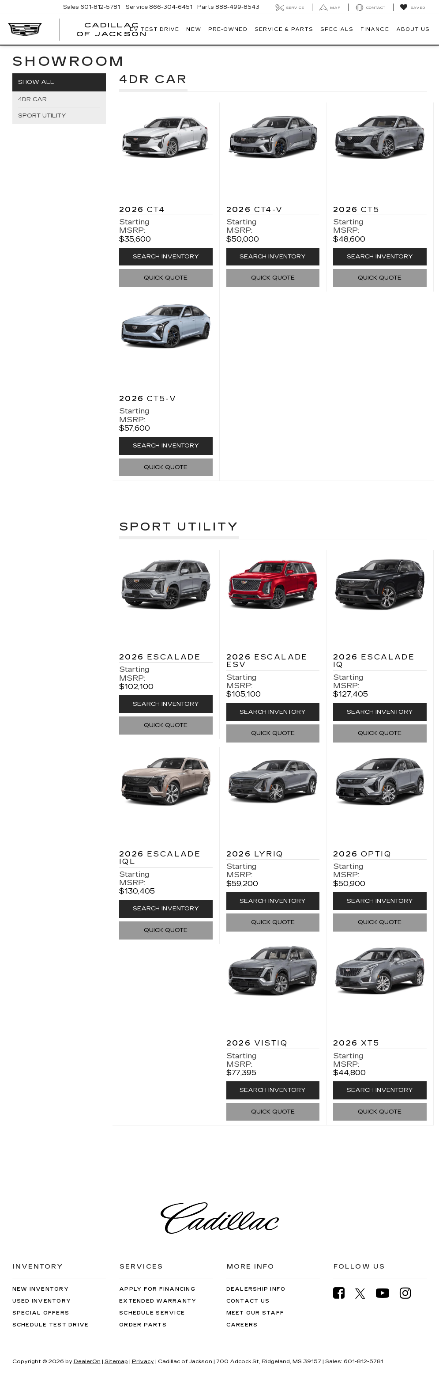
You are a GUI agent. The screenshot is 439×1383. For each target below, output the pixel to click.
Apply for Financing (157, 1289)
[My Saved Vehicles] (412, 7)
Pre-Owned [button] (228, 29)
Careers (242, 1325)
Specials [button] (336, 29)
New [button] (193, 29)
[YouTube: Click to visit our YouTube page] (387, 1293)
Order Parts (143, 1325)
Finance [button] (374, 29)
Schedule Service (152, 1313)
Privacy (143, 1361)
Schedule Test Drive (50, 1325)
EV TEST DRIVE (154, 29)
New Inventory (40, 1289)
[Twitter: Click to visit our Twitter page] (364, 1293)
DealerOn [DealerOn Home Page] (87, 1361)
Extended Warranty (157, 1301)
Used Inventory (41, 1301)
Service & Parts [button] (284, 29)
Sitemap (116, 1361)
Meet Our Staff (255, 1313)
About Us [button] (413, 29)
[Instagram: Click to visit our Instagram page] (410, 1293)
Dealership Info (256, 1289)
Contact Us (248, 1301)
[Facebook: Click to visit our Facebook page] (343, 1293)
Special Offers (41, 1313)
